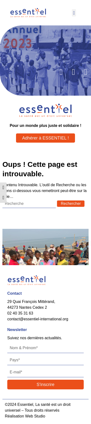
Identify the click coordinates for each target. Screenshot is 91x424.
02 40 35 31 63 (20, 313)
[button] (74, 12)
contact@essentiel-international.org (37, 319)
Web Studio (35, 416)
